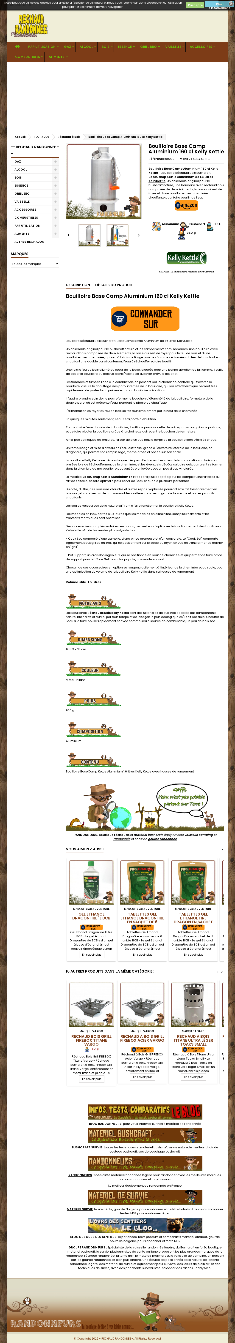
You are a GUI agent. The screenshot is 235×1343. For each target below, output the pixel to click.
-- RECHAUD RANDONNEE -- (35, 150)
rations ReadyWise (197, 1268)
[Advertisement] (117, 96)
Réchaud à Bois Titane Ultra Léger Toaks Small (193, 1040)
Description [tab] (78, 285)
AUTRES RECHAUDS (29, 241)
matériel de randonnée (183, 1124)
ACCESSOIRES (201, 46)
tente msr (127, 1255)
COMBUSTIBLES (27, 56)
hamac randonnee (133, 1179)
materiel (164, 1147)
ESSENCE (125, 46)
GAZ (67, 46)
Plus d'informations (219, 4)
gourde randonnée (162, 839)
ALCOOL (86, 46)
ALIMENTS (56, 56)
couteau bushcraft (123, 1151)
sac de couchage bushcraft (159, 1151)
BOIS (105, 46)
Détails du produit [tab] (114, 285)
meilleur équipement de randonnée (139, 1185)
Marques (19, 253)
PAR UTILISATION (42, 46)
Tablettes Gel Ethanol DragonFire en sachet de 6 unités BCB (142, 920)
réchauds (121, 835)
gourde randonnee (96, 1260)
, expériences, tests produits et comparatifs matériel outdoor (138, 1237)
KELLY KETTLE (201, 159)
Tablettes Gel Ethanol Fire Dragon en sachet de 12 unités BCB (193, 920)
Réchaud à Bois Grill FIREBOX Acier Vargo (142, 1038)
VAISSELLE (173, 46)
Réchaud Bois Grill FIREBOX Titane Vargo (91, 1040)
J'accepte (195, 5)
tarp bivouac (161, 1179)
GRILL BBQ (148, 46)
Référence (156, 159)
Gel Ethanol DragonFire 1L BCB (91, 916)
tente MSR (173, 1241)
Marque (186, 159)
